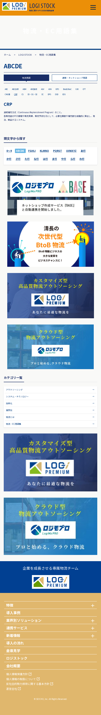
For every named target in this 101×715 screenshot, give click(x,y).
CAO (77, 89)
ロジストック (16, 658)
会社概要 (13, 665)
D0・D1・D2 (32, 94)
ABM (24, 89)
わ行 (81, 158)
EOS (64, 94)
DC (42, 94)
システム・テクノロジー (17, 396)
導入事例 (13, 612)
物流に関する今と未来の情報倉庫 (42, 7)
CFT (84, 89)
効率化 (9, 403)
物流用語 (26, 77)
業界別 (9, 410)
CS (22, 94)
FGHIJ (32, 150)
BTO (57, 89)
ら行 (72, 158)
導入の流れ (15, 642)
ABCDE (20, 150)
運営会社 (11, 689)
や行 (63, 158)
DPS (49, 94)
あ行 (83, 150)
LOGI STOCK (25, 54)
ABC (6, 89)
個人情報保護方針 (17, 674)
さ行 (18, 158)
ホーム (7, 54)
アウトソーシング (14, 389)
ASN (50, 89)
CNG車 (7, 94)
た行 (27, 158)
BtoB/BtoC (67, 89)
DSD (56, 94)
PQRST (57, 150)
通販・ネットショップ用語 (74, 77)
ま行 (54, 158)
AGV (42, 89)
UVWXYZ (71, 150)
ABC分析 (15, 89)
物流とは (10, 417)
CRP (15, 94)
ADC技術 (33, 89)
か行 (8, 158)
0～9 (9, 150)
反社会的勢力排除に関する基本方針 (27, 684)
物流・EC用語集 (13, 423)
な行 (36, 158)
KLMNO (44, 150)
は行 (45, 158)
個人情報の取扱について (21, 679)
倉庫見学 (13, 650)
